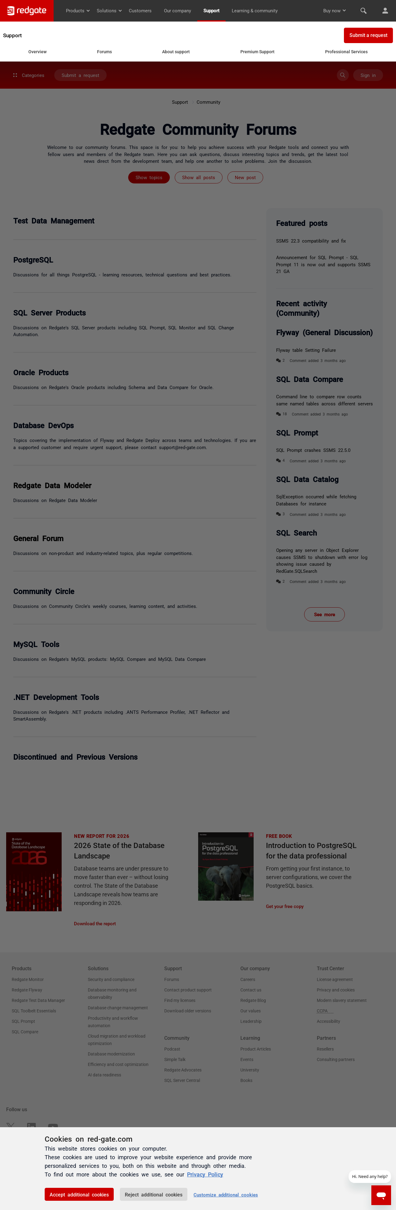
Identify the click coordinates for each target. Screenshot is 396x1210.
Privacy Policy (205, 1174)
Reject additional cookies (153, 1194)
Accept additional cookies (79, 1194)
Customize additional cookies (226, 1194)
